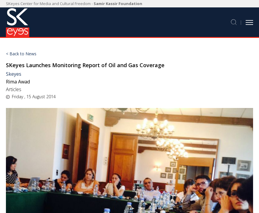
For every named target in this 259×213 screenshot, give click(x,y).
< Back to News (21, 54)
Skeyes (13, 74)
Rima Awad (18, 81)
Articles (13, 89)
